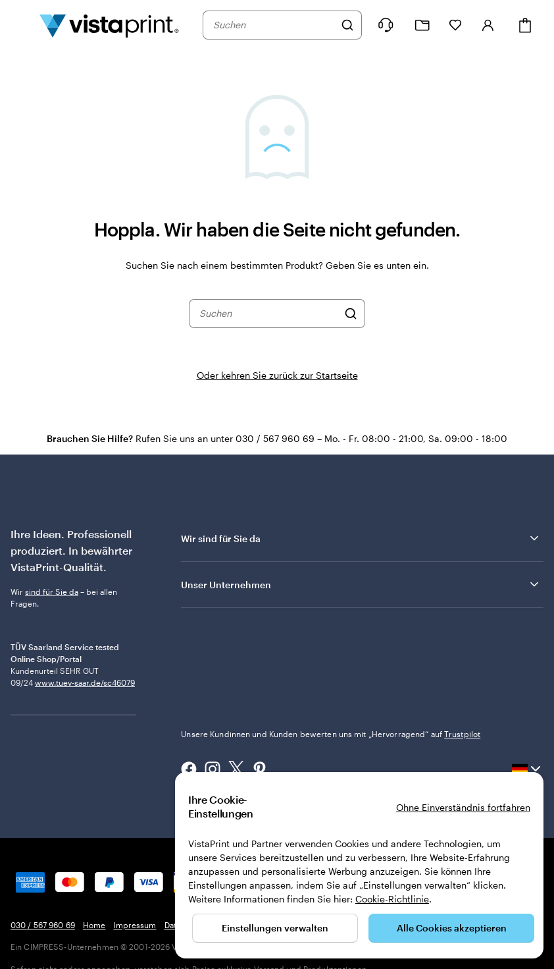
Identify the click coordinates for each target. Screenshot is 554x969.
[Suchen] (347, 25)
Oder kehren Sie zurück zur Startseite (277, 375)
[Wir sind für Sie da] (385, 25)
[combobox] (273, 25)
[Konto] (488, 25)
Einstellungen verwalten (275, 927)
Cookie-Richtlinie (392, 898)
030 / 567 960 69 (43, 924)
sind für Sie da (51, 591)
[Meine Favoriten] (455, 25)
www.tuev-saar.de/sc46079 (85, 737)
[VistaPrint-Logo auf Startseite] (109, 25)
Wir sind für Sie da (361, 538)
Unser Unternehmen (361, 584)
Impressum (134, 924)
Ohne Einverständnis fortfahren (463, 807)
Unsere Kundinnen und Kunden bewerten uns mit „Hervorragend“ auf (330, 733)
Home (94, 924)
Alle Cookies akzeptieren (452, 927)
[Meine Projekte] (422, 25)
